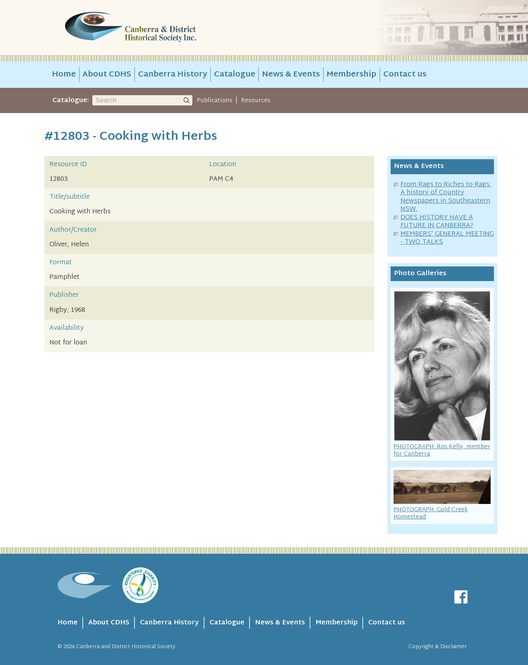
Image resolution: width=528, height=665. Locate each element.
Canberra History (172, 74)
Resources (255, 100)
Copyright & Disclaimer (438, 647)
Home (64, 74)
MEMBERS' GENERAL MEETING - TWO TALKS (447, 238)
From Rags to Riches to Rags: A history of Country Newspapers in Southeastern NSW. (445, 197)
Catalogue (234, 74)
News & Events (291, 74)
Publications (214, 100)
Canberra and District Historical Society (126, 647)
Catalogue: (70, 100)
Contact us (405, 74)
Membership (351, 74)
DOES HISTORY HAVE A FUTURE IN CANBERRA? (436, 222)
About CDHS (106, 74)
